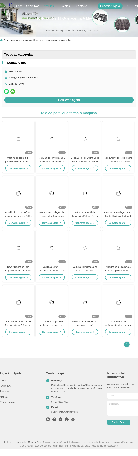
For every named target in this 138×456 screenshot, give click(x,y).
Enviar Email (119, 422)
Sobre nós (32, 6)
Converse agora (110, 6)
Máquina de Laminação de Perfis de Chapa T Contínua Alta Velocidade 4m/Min (18, 325)
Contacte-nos (83, 6)
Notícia (4, 397)
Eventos (66, 6)
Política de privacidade (15, 442)
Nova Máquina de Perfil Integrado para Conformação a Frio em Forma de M (18, 270)
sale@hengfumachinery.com (24, 77)
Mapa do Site (34, 442)
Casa (19, 6)
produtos (49, 6)
